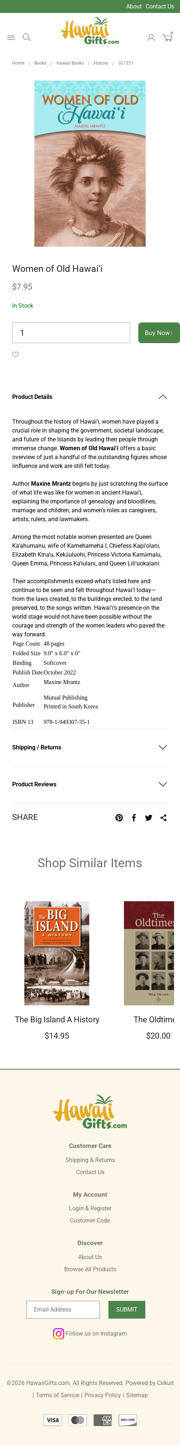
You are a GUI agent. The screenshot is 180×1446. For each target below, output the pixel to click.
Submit (127, 1309)
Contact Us (160, 6)
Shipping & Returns (90, 1159)
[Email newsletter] (63, 1310)
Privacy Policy (102, 1395)
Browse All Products (90, 1269)
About (134, 6)
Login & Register (90, 1208)
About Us (90, 1257)
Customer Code (90, 1220)
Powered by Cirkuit (149, 1383)
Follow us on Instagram (90, 1333)
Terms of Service (57, 1395)
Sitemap (137, 1395)
